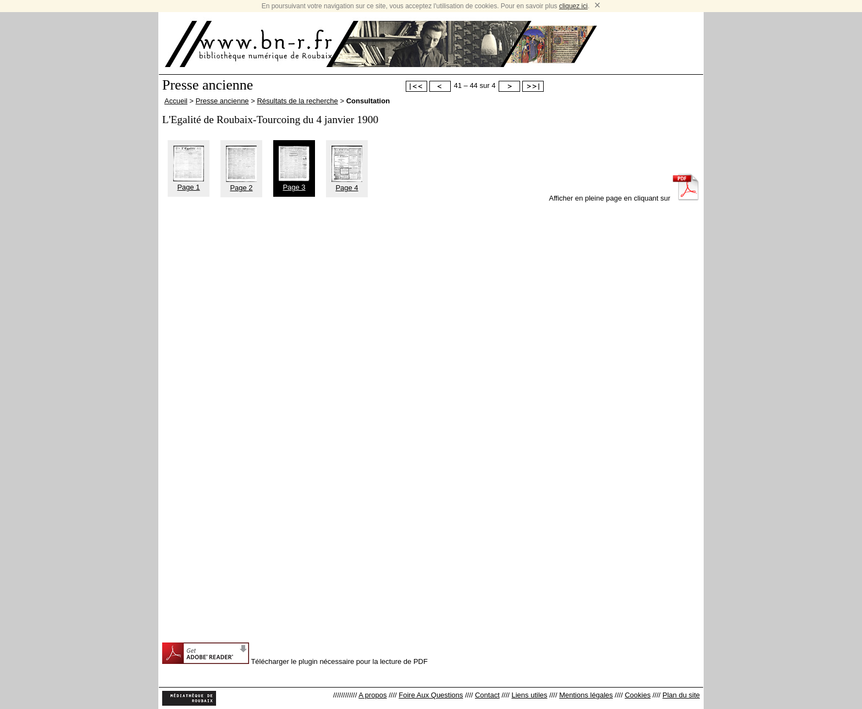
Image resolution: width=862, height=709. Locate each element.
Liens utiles (529, 695)
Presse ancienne (222, 101)
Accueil (175, 101)
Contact (487, 695)
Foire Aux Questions (431, 695)
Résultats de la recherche (297, 101)
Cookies (637, 695)
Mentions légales (586, 695)
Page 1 (188, 183)
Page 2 (241, 183)
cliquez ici (573, 6)
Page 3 (294, 183)
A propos (372, 695)
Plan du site (681, 695)
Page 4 (346, 183)
